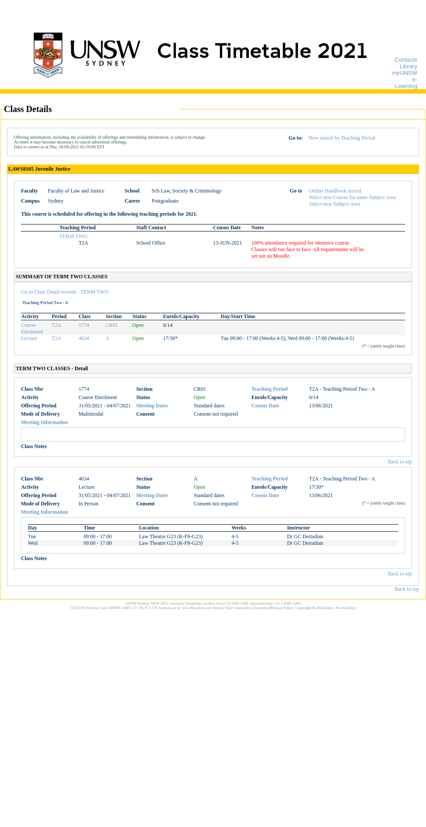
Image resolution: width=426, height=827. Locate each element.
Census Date (265, 406)
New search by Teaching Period (341, 138)
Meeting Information (44, 422)
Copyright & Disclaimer (314, 608)
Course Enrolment (32, 328)
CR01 (111, 325)
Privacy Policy (281, 608)
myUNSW (404, 73)
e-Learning (406, 82)
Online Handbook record (335, 191)
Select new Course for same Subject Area (352, 197)
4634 (84, 338)
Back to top (400, 462)
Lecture (29, 338)
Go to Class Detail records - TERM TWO (64, 292)
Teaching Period (269, 389)
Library (408, 66)
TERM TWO (73, 236)
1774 (84, 325)
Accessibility (345, 608)
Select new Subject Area (334, 204)
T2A (56, 325)
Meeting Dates (152, 406)
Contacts (406, 59)
